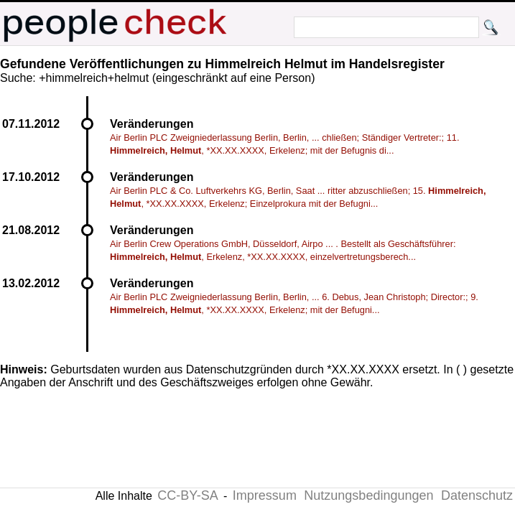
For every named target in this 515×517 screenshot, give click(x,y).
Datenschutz (477, 495)
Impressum (265, 495)
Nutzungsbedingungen (368, 495)
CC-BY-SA (187, 495)
